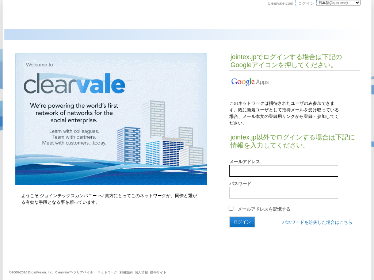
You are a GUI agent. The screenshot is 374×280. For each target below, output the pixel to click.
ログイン (306, 3)
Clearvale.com (280, 3)
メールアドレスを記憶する (259, 209)
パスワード (240, 183)
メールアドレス (244, 161)
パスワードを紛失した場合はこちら (317, 222)
